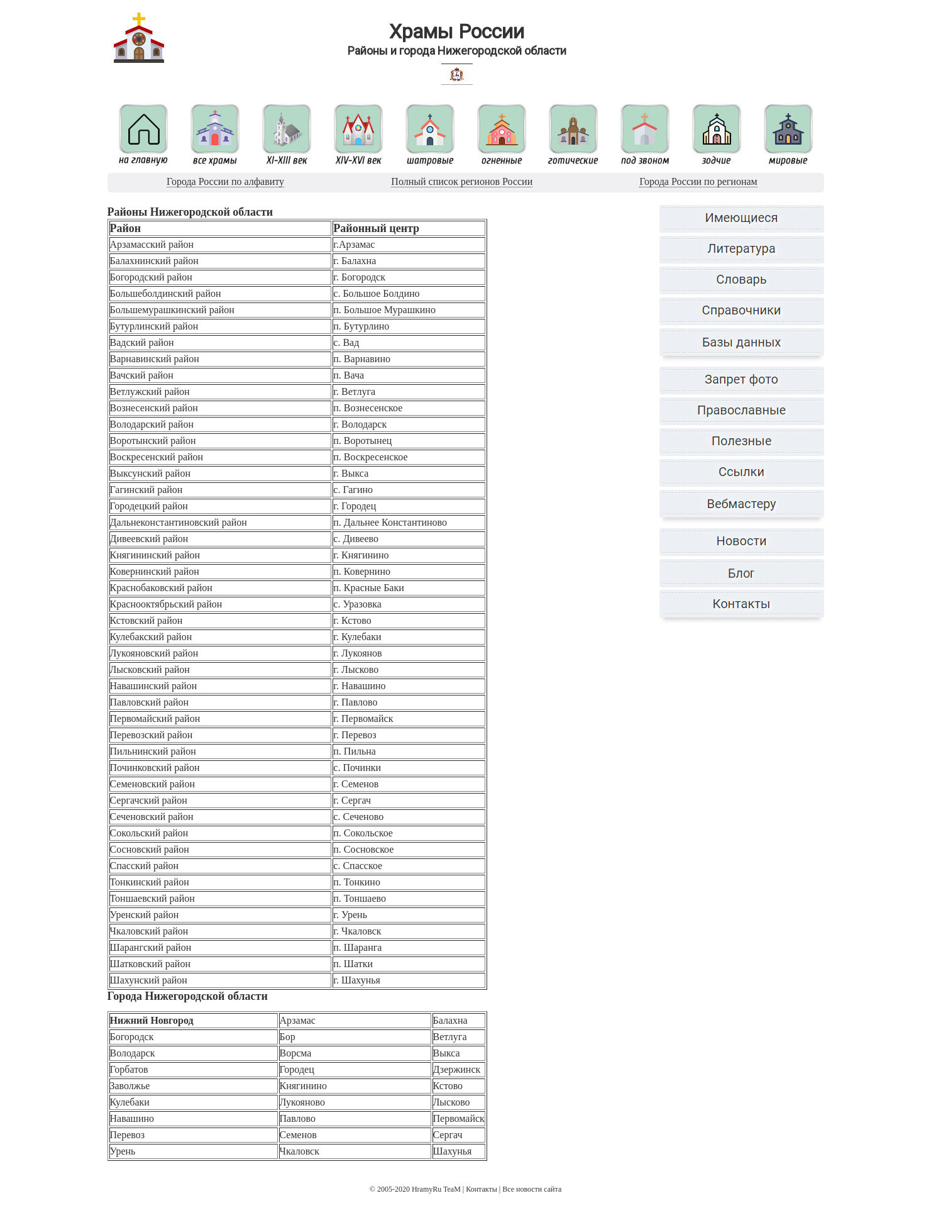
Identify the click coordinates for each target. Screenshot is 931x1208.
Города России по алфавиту (225, 181)
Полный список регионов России (461, 181)
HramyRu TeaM (436, 1189)
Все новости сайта (531, 1189)
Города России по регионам (698, 181)
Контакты (481, 1189)
